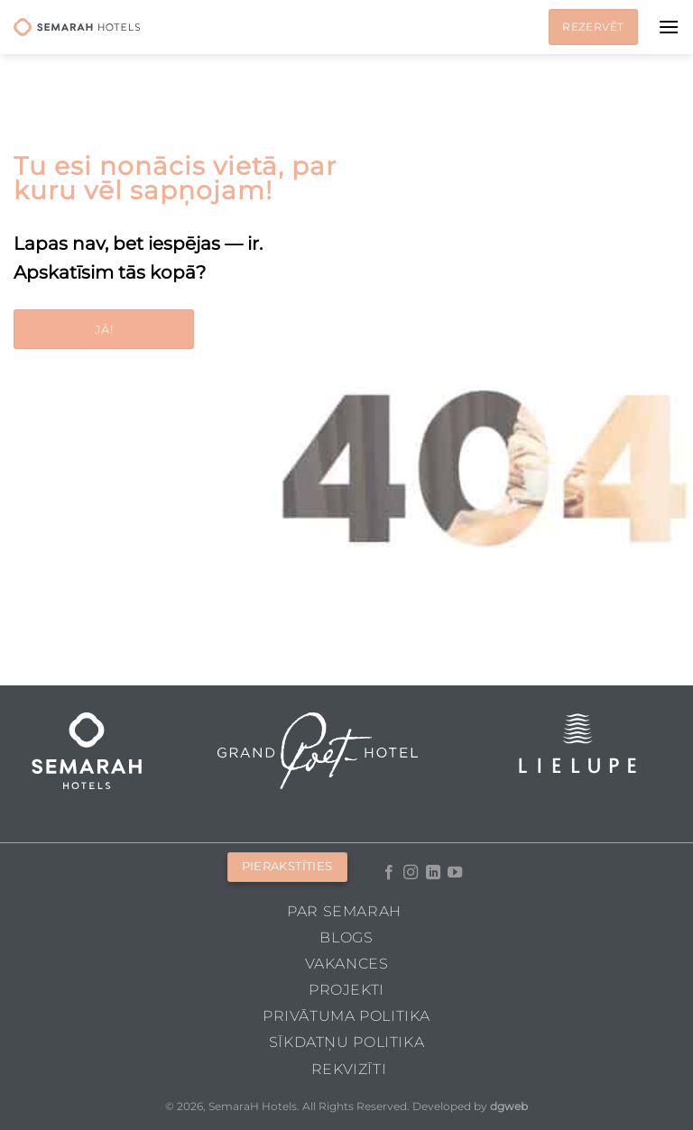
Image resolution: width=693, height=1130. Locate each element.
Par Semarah (344, 911)
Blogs (346, 937)
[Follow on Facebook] (389, 873)
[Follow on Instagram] (410, 873)
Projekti (346, 989)
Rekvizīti (349, 1069)
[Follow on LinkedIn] (433, 873)
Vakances (347, 963)
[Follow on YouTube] (455, 873)
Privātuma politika (346, 1015)
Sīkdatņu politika (346, 1042)
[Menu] (668, 27)
